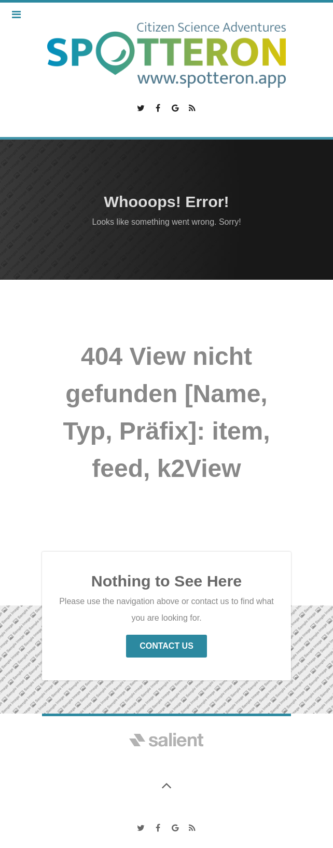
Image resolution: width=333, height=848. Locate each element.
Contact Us (166, 645)
